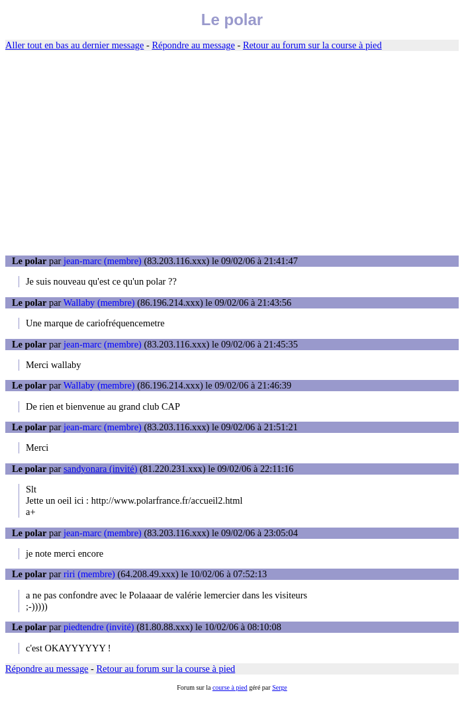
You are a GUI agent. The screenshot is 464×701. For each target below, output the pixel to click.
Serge (279, 687)
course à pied (230, 687)
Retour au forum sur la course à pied (312, 45)
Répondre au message (193, 45)
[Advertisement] (232, 153)
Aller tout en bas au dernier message (74, 45)
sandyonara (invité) (101, 468)
